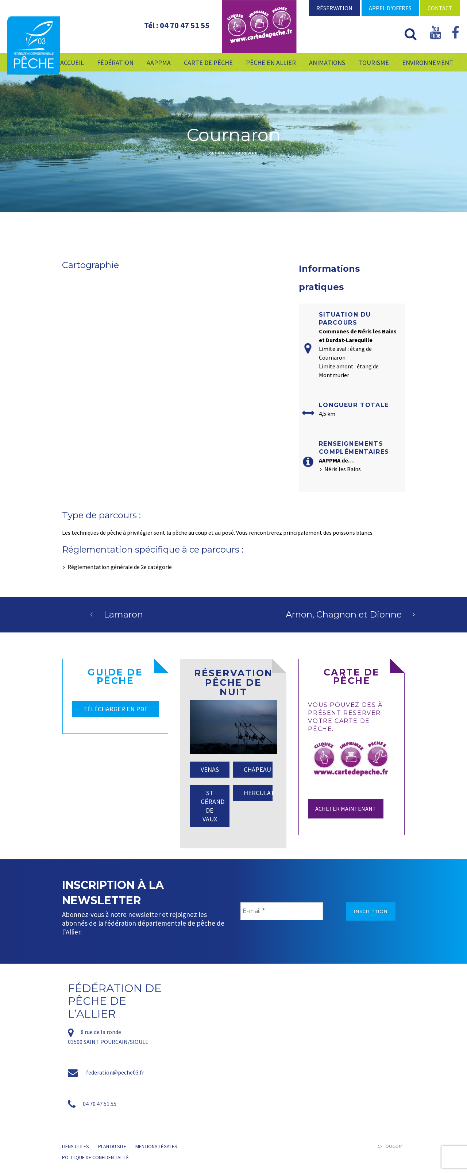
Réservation (334, 8)
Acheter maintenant (345, 808)
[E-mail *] (281, 911)
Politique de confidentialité (95, 1157)
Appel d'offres (390, 8)
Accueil (218, 153)
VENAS (210, 769)
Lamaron (123, 614)
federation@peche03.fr (115, 1072)
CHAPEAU (257, 769)
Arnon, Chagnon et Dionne (344, 614)
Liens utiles (75, 1146)
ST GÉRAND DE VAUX (212, 806)
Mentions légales (156, 1146)
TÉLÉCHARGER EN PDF (115, 709)
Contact (440, 8)
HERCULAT (258, 793)
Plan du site (112, 1146)
